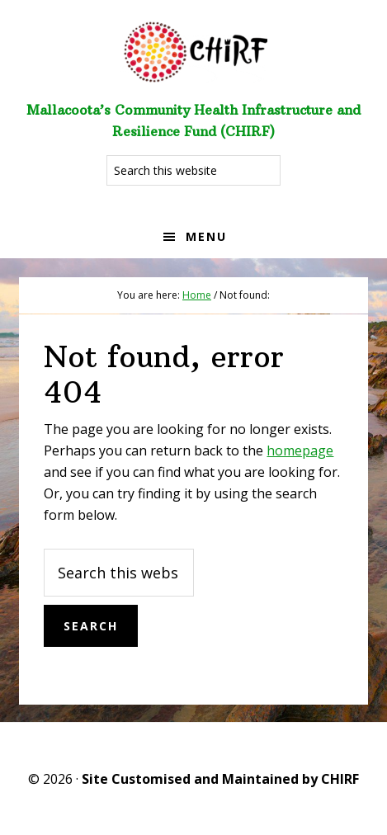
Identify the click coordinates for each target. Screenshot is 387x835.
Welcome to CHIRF (194, 50)
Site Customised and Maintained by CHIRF (220, 779)
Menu (206, 236)
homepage (300, 450)
